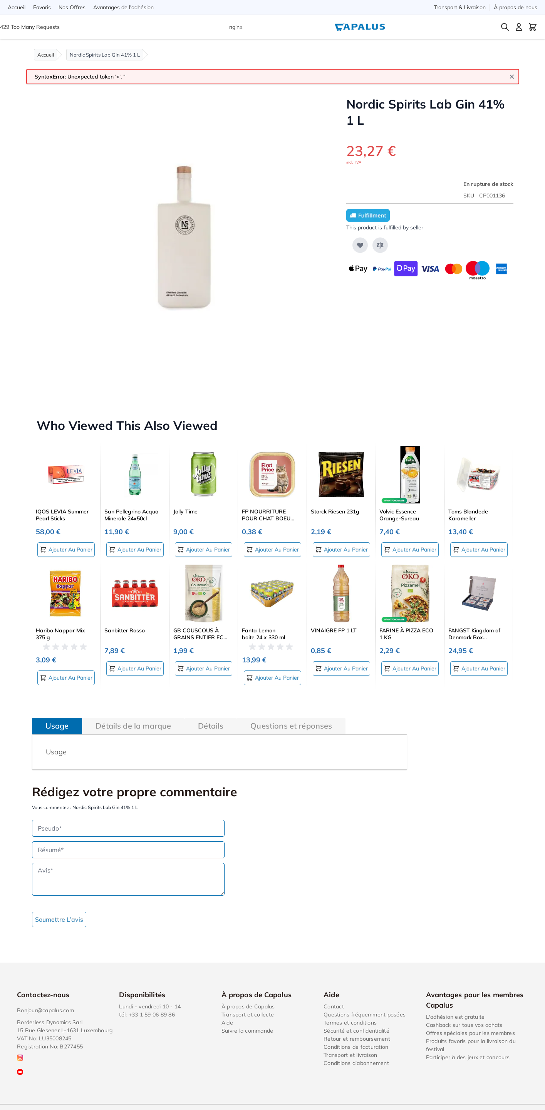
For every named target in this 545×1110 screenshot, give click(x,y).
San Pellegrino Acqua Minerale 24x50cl (131, 515)
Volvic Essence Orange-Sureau (399, 515)
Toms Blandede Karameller (468, 515)
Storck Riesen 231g (335, 511)
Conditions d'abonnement (356, 1063)
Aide (227, 1022)
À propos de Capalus (248, 1006)
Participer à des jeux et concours (468, 1057)
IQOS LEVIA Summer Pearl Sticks (62, 515)
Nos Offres (72, 7)
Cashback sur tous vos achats (464, 1024)
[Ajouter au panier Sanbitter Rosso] (135, 668)
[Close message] (511, 76)
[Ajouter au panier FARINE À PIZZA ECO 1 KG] (410, 668)
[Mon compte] (519, 27)
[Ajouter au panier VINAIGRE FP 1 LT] (341, 668)
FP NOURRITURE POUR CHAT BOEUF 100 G (267, 515)
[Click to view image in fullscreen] (181, 241)
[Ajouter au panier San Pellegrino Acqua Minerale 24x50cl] (135, 549)
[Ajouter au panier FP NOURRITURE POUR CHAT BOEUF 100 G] (272, 549)
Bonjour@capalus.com (45, 1010)
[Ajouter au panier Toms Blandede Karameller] (479, 549)
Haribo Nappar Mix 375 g (60, 634)
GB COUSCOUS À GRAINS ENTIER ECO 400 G (200, 634)
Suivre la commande (247, 1030)
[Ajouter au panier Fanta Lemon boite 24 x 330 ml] (272, 677)
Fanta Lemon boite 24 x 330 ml (263, 634)
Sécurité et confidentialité (356, 1030)
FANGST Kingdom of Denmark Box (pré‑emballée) (474, 634)
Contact (334, 1006)
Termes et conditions (350, 1022)
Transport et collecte (247, 1014)
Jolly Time (185, 511)
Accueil (16, 7)
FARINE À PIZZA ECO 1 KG (406, 634)
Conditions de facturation (356, 1046)
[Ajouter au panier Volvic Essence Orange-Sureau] (410, 549)
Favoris (42, 7)
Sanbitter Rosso (124, 630)
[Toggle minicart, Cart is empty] (533, 27)
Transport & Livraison (460, 7)
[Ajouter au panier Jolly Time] (203, 549)
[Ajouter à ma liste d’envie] (360, 245)
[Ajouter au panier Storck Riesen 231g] (341, 549)
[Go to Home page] (360, 27)
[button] (66, 647)
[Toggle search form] (505, 27)
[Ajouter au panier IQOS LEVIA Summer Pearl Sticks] (66, 549)
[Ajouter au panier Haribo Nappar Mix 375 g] (66, 677)
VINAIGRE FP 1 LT (334, 630)
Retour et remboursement (357, 1038)
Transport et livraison (350, 1054)
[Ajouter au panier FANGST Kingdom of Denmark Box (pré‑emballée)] (479, 668)
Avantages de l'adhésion (123, 7)
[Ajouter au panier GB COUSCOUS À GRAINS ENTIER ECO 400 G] (203, 668)
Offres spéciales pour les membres (470, 1033)
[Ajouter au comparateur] (380, 245)
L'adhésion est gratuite (455, 1016)
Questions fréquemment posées (365, 1014)
